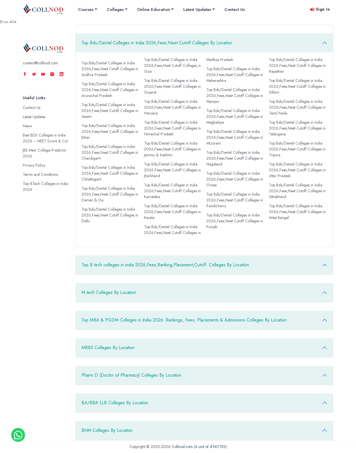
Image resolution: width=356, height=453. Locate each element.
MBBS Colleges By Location (108, 347)
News (27, 126)
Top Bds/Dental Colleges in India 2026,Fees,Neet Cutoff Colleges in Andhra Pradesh (109, 68)
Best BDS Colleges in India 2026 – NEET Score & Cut (45, 138)
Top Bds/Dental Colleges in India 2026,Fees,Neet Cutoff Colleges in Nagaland (234, 158)
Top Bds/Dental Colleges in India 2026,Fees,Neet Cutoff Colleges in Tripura (297, 149)
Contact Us (234, 9)
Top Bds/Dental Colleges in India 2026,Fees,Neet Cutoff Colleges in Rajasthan (297, 65)
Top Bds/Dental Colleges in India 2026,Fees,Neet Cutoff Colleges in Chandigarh (109, 152)
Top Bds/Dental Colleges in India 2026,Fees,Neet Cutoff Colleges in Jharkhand (172, 170)
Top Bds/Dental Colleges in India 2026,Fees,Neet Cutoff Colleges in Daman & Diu (109, 194)
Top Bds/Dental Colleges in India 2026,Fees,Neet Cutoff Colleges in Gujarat (172, 86)
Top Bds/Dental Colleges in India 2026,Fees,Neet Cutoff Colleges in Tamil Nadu (297, 107)
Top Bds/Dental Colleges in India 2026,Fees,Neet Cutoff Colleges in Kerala (172, 211)
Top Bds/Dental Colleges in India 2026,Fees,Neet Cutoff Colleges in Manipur (234, 95)
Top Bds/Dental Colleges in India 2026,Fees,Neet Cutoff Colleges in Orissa (234, 179)
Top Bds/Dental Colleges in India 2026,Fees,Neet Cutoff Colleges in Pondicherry (234, 200)
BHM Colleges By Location (107, 430)
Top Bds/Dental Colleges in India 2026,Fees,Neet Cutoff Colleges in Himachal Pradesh (172, 128)
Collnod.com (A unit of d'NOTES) (199, 446)
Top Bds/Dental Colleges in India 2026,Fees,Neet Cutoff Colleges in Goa (172, 65)
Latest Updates (198, 9)
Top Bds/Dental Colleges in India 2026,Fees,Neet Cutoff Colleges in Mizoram (234, 137)
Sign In (320, 9)
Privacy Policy (34, 165)
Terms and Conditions (40, 174)
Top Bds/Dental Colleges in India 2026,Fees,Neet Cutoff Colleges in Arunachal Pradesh (109, 89)
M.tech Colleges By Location (108, 292)
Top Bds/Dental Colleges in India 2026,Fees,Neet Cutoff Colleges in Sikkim (297, 86)
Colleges (117, 9)
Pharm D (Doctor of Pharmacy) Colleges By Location (131, 375)
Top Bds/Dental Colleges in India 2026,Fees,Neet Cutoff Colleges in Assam (109, 110)
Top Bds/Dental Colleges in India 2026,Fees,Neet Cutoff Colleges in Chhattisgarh (109, 173)
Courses (87, 9)
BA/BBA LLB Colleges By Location (114, 403)
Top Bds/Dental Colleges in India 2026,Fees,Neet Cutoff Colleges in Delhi (109, 215)
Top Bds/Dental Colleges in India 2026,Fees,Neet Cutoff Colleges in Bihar (109, 131)
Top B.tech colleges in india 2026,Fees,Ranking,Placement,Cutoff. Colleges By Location (165, 265)
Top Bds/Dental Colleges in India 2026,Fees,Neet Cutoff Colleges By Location (156, 43)
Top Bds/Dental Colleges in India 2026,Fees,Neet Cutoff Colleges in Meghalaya (234, 116)
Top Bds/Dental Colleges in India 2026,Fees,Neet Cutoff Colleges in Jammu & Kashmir (172, 149)
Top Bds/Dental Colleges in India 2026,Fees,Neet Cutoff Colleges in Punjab (234, 221)
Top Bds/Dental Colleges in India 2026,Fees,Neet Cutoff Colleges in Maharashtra (234, 74)
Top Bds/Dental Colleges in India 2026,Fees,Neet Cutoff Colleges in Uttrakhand (297, 190)
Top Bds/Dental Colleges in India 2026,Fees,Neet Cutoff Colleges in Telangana (297, 128)
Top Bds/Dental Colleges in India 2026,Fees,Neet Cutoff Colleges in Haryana (172, 107)
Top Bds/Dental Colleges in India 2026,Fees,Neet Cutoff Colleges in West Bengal (297, 211)
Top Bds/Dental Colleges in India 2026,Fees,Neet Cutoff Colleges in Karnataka (172, 190)
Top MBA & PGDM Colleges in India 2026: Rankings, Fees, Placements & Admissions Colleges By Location (184, 320)
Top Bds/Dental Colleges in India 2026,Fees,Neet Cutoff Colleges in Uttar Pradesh (297, 170)
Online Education (155, 9)
